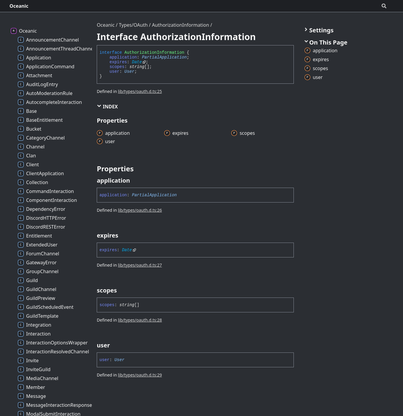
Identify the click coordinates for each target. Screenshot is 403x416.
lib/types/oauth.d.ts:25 (140, 91)
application (123, 57)
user (115, 71)
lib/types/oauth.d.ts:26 (140, 210)
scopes (117, 66)
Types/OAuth (133, 25)
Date (137, 62)
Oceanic (18, 6)
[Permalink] (135, 181)
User (129, 71)
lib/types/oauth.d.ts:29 (140, 375)
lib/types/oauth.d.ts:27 (140, 265)
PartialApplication (164, 57)
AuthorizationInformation (180, 25)
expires (118, 62)
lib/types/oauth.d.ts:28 (140, 320)
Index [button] (107, 107)
